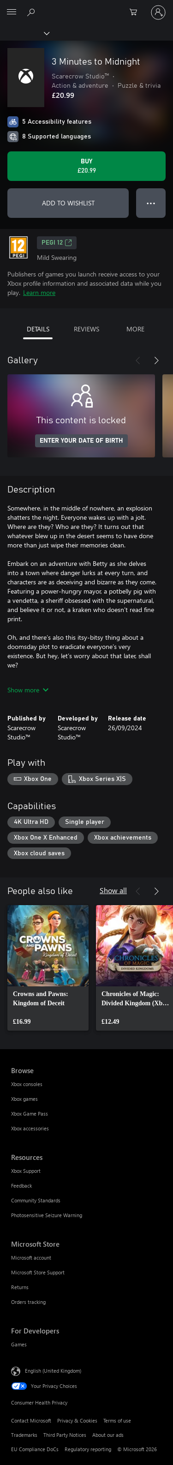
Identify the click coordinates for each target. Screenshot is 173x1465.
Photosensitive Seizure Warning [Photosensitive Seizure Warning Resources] (46, 1215)
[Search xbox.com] (32, 12)
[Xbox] (24, 33)
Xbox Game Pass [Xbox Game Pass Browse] (29, 1114)
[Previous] (138, 360)
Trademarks (24, 1435)
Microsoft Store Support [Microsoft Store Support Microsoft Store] (38, 1272)
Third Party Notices (64, 1435)
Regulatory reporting (88, 1449)
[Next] (156, 360)
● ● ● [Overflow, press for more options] (151, 202)
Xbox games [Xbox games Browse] (24, 1099)
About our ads (108, 1435)
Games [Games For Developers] (19, 1344)
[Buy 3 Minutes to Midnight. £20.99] (86, 166)
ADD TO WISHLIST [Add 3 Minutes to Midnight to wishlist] (68, 202)
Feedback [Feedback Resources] (21, 1186)
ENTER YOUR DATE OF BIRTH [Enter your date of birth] (81, 441)
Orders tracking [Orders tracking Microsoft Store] (28, 1302)
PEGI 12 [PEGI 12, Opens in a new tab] (57, 242)
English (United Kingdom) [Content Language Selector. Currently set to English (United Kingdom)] (53, 1371)
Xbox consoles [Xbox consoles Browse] (26, 1084)
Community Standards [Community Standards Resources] (35, 1200)
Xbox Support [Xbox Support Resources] (26, 1171)
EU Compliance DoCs (35, 1449)
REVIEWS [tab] (86, 328)
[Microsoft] (86, 6)
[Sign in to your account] (158, 12)
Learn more (39, 292)
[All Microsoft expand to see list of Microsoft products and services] (11, 12)
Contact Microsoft (31, 1420)
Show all (113, 890)
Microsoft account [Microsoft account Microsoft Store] (31, 1258)
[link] (48, 968)
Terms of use (117, 1420)
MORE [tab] (135, 328)
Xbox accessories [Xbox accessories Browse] (30, 1128)
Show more (27, 689)
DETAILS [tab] (38, 328)
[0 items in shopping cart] (136, 12)
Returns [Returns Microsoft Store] (20, 1287)
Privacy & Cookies (77, 1420)
